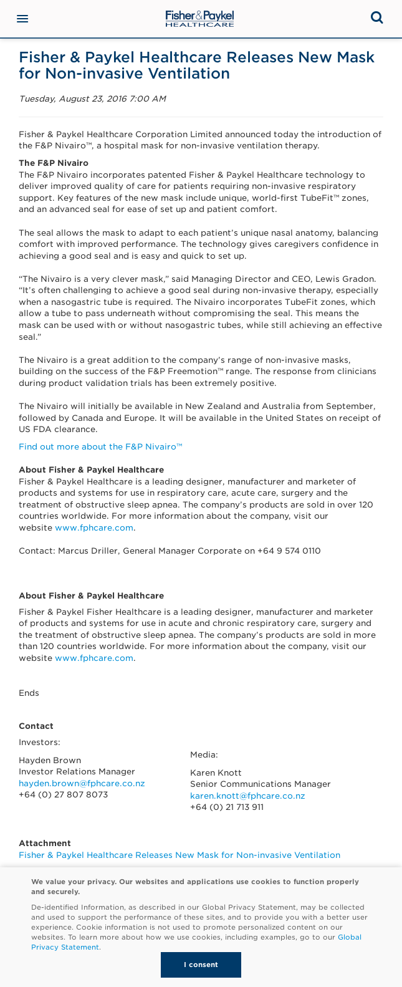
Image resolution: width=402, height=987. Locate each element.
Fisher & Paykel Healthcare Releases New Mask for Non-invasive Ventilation (179, 855)
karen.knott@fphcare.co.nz (247, 796)
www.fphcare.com (94, 527)
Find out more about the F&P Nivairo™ (100, 446)
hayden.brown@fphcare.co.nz (82, 783)
